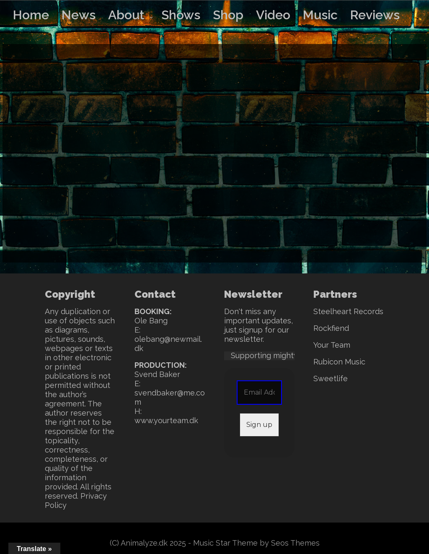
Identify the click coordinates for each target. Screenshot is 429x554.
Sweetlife (330, 378)
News (79, 15)
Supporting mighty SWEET (279, 355)
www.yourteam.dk (166, 420)
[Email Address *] (259, 392)
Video (273, 15)
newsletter (243, 339)
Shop (228, 15)
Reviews (375, 15)
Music (320, 15)
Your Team (331, 345)
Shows (180, 15)
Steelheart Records (348, 311)
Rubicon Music (339, 361)
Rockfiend (331, 328)
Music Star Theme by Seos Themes (256, 542)
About (126, 15)
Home (31, 15)
